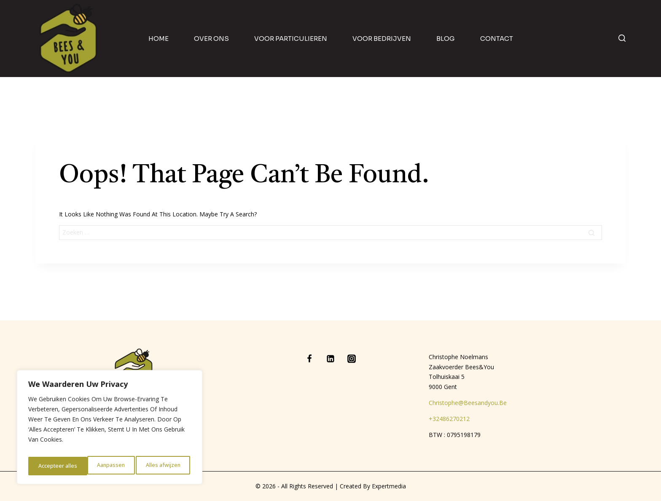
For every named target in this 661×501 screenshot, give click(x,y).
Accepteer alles (162, 466)
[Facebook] (309, 358)
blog (445, 39)
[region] (109, 430)
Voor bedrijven (381, 39)
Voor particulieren (290, 39)
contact (496, 39)
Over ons (211, 39)
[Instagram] (351, 358)
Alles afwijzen (104, 466)
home (158, 39)
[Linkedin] (330, 358)
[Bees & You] (68, 38)
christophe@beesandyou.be (468, 403)
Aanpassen (51, 466)
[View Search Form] (622, 38)
